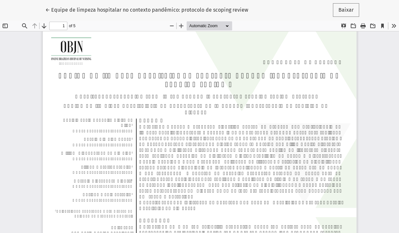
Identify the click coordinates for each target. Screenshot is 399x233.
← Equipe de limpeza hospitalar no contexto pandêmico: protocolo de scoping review (146, 9)
